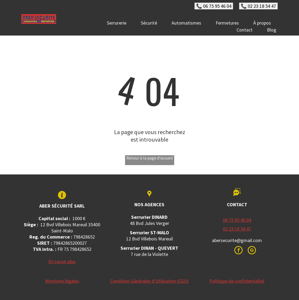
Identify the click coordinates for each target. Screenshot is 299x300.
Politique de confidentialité (236, 281)
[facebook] (238, 251)
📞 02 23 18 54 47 (258, 6)
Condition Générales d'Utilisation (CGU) (149, 281)
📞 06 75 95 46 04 (213, 6)
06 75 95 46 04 (237, 220)
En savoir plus (62, 261)
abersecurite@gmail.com (237, 240)
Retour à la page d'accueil (149, 158)
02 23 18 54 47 (237, 229)
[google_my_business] (252, 251)
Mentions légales (62, 281)
